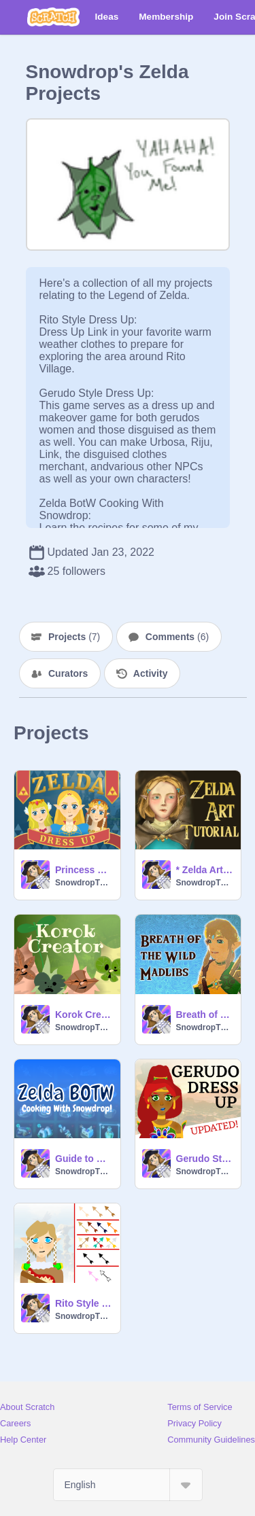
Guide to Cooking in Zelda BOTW (83, 1158)
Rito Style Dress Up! (83, 1303)
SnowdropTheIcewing (83, 882)
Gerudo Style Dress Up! (204, 1158)
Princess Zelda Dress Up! (83, 869)
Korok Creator (83, 1014)
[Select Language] (128, 1484)
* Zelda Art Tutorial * (204, 869)
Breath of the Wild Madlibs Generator (204, 1014)
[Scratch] (53, 17)
